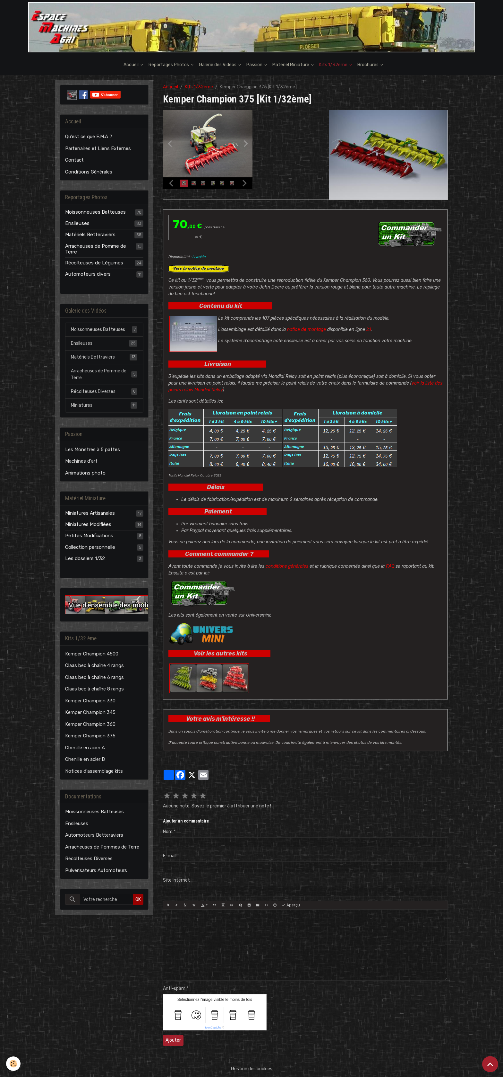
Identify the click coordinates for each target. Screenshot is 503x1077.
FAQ (390, 566)
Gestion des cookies (251, 1069)
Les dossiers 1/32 (85, 558)
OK (138, 899)
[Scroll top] (490, 1064)
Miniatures (104, 405)
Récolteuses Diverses (104, 391)
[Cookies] (13, 1063)
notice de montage (306, 329)
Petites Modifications (89, 535)
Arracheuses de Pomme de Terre (95, 249)
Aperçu (291, 905)
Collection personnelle (90, 547)
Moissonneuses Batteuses (95, 212)
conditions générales (287, 566)
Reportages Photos (169, 64)
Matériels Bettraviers (104, 357)
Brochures (368, 64)
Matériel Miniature (291, 64)
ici (368, 329)
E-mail (169, 856)
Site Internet (176, 880)
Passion (254, 64)
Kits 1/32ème (333, 64)
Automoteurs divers (88, 274)
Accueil (132, 64)
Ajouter (173, 1040)
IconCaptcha (213, 1027)
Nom (168, 831)
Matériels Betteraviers (90, 234)
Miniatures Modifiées (88, 524)
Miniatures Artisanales (90, 513)
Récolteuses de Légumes (94, 263)
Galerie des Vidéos (218, 64)
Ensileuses (77, 223)
